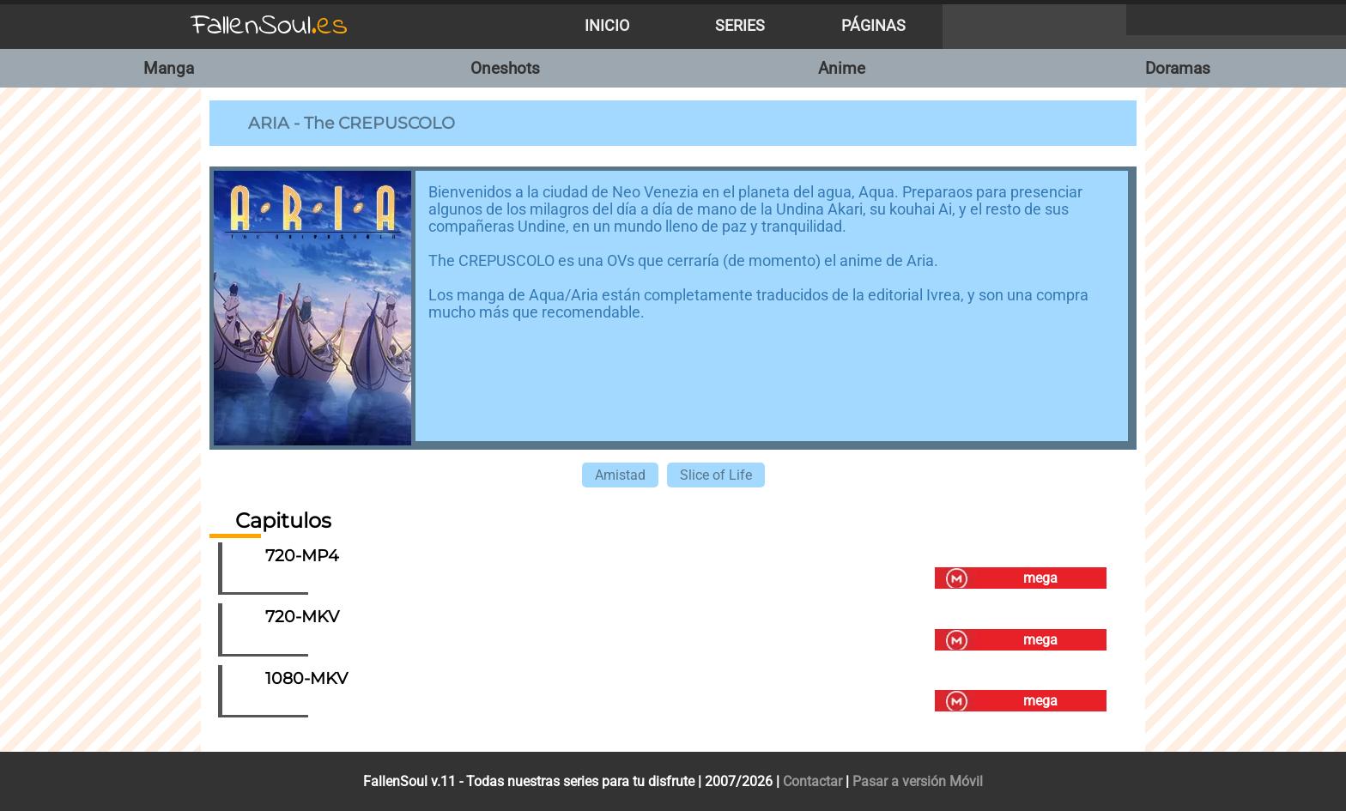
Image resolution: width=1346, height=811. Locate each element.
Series (740, 25)
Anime (841, 68)
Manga (168, 68)
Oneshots (505, 68)
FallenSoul (269, 26)
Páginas (873, 25)
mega (1040, 578)
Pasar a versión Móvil (917, 781)
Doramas (1177, 68)
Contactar (812, 781)
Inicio (607, 25)
